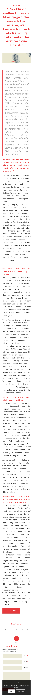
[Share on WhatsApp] (22, 629)
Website (26, 667)
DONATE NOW (11, 610)
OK (11, 691)
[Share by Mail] (27, 629)
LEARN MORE (20, 691)
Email (26, 662)
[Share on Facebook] (5, 629)
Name (26, 656)
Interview (16, 6)
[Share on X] (11, 629)
